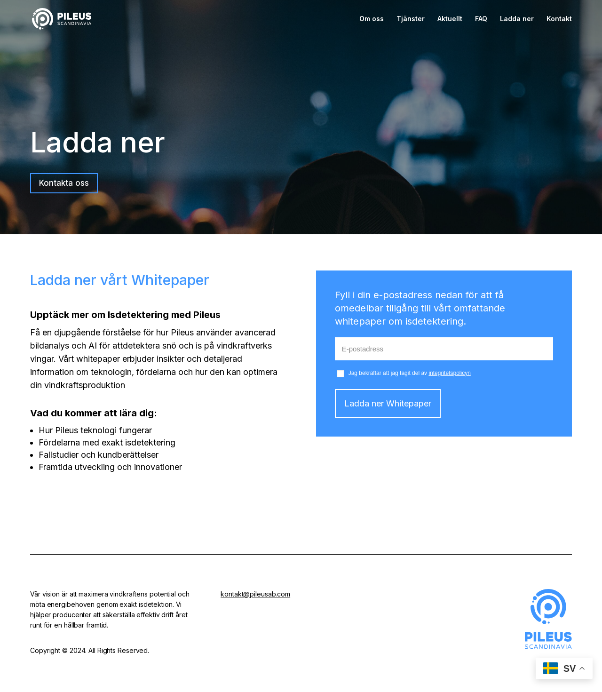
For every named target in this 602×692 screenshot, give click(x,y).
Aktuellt (449, 19)
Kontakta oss (64, 183)
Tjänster (410, 19)
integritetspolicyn (449, 373)
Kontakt (559, 19)
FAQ (481, 19)
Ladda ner (517, 19)
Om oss (371, 19)
